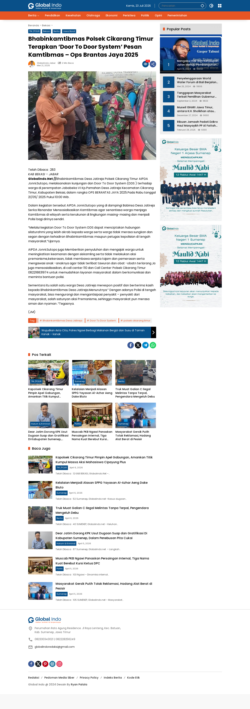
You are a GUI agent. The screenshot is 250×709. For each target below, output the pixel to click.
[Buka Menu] (219, 5)
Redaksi (33, 692)
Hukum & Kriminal (40, 424)
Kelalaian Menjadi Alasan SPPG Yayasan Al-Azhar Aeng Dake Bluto (92, 392)
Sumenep (80, 381)
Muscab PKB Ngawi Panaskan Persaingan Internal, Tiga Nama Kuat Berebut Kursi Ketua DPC (92, 435)
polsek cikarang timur (137, 320)
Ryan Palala (79, 699)
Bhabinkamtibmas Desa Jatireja (62, 320)
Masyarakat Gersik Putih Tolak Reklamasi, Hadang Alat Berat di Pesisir (133, 435)
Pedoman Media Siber (59, 692)
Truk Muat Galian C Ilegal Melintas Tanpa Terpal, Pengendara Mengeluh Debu (135, 392)
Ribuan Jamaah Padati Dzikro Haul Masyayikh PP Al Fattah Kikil (197, 123)
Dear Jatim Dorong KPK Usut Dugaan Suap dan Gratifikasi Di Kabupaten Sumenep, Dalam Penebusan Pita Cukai (48, 435)
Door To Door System (103, 320)
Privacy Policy (89, 692)
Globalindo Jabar (46, 63)
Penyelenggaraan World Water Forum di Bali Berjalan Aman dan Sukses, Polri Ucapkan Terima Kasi (196, 80)
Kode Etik (133, 692)
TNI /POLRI (34, 31)
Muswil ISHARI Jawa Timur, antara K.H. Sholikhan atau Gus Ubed (195, 109)
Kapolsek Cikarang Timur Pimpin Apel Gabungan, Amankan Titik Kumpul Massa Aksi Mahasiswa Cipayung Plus (45, 393)
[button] (201, 5)
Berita (57, 31)
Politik (78, 424)
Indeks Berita (113, 692)
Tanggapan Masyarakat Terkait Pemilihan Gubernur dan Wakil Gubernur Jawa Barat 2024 (196, 95)
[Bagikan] (153, 64)
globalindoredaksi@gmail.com (55, 662)
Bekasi (46, 31)
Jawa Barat (69, 31)
